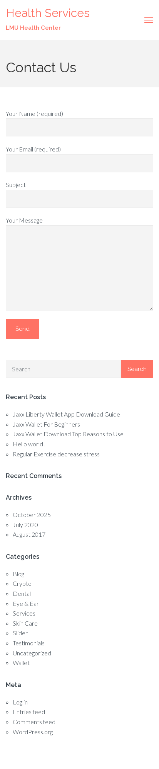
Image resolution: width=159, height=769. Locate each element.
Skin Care (25, 623)
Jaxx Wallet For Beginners (46, 424)
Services (24, 613)
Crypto (22, 583)
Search (137, 369)
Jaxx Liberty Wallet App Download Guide (66, 414)
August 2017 (29, 534)
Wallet (21, 662)
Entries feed (29, 711)
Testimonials (29, 643)
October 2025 (32, 514)
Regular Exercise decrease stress (56, 454)
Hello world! (29, 443)
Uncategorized (32, 653)
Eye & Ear (26, 603)
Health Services (48, 13)
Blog (18, 573)
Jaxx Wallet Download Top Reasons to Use (68, 433)
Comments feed (34, 721)
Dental (22, 593)
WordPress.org (33, 731)
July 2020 (25, 524)
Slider (20, 632)
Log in (20, 702)
